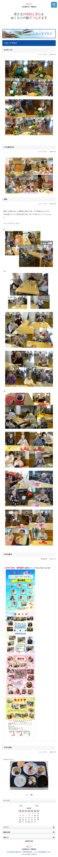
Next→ (37, 805)
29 (29, 822)
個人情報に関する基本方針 (14, 851)
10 (35, 815)
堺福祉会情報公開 (27, 851)
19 (20, 820)
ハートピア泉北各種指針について (42, 851)
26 (20, 822)
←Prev (21, 805)
